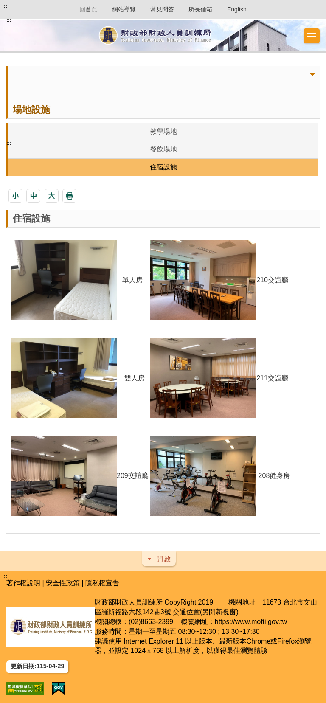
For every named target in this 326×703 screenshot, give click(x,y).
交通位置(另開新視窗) (206, 612)
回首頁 (88, 9)
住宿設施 (163, 167)
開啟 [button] (163, 558)
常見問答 (162, 9)
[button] (311, 36)
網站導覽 (124, 9)
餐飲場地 (163, 149)
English (237, 9)
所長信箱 (200, 9)
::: (4, 6)
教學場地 (163, 131)
